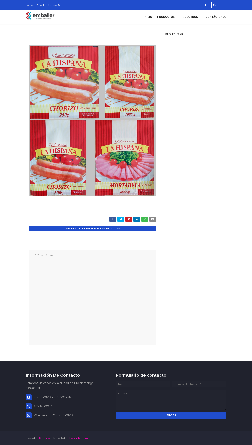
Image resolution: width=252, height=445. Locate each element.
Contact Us (54, 4)
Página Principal (173, 33)
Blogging (44, 437)
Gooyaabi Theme (79, 437)
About (40, 4)
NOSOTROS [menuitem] (190, 16)
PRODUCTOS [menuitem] (166, 16)
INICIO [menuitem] (148, 16)
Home (29, 4)
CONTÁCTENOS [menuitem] (216, 16)
